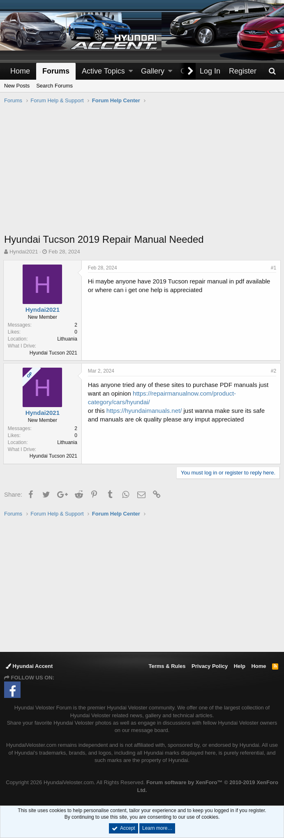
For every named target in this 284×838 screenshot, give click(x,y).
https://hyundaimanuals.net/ (144, 410)
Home (20, 71)
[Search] (272, 71)
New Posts (17, 86)
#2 (272, 371)
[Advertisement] (144, 172)
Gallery (152, 71)
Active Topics (103, 71)
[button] (131, 71)
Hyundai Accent (29, 666)
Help (239, 666)
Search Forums (54, 86)
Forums (55, 71)
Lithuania (68, 339)
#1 (272, 268)
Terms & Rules (166, 666)
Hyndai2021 (23, 252)
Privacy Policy (210, 666)
